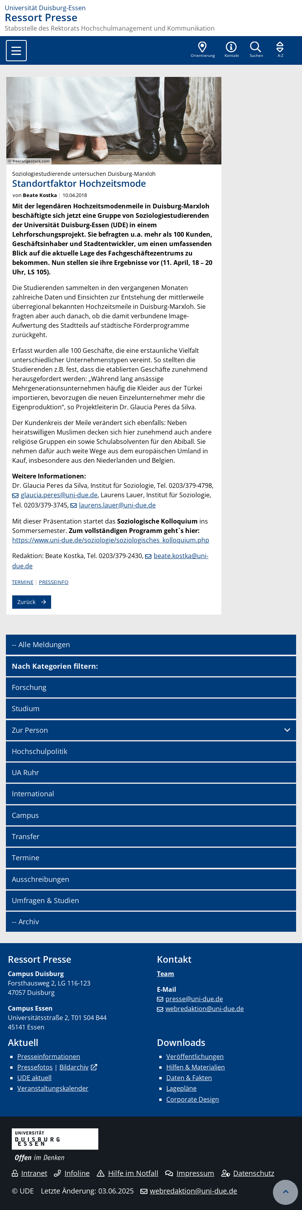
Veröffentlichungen (195, 1056)
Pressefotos (35, 1067)
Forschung (29, 687)
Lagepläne (181, 1088)
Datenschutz (247, 1173)
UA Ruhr (25, 772)
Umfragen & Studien (45, 900)
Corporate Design (192, 1099)
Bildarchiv (73, 1067)
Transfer (25, 836)
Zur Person (30, 730)
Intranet (29, 1173)
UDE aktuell (34, 1077)
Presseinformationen (48, 1056)
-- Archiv (25, 921)
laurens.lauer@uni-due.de (117, 505)
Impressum (189, 1173)
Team (165, 973)
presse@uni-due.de (194, 999)
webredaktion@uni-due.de (205, 1008)
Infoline (72, 1173)
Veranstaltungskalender (52, 1088)
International (33, 793)
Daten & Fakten (189, 1077)
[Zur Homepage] (151, 8)
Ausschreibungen (40, 879)
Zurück (26, 602)
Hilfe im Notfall (127, 1173)
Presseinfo (53, 582)
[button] (231, 50)
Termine (22, 582)
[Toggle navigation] (16, 50)
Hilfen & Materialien (195, 1067)
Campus (25, 815)
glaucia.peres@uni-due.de (59, 495)
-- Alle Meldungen (41, 644)
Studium (26, 708)
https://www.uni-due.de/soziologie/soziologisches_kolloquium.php (110, 540)
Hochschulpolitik (39, 751)
